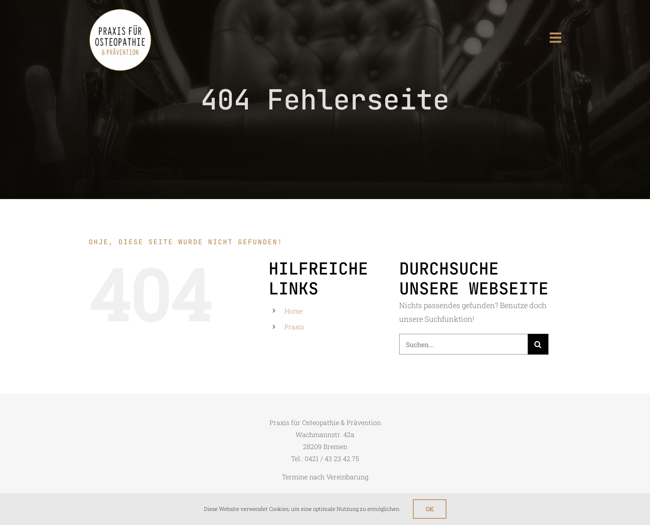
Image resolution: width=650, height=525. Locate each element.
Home (293, 310)
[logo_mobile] (120, 12)
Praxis (294, 326)
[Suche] (538, 344)
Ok (430, 509)
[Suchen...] (463, 344)
